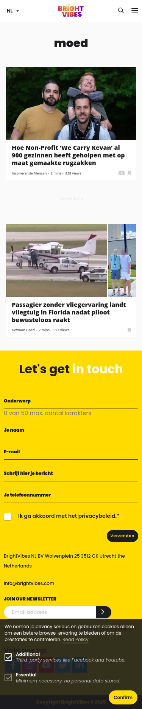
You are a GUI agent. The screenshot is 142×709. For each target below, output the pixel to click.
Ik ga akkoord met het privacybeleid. (67, 516)
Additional (28, 654)
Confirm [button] (123, 697)
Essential (26, 674)
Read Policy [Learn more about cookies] (75, 639)
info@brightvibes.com (29, 583)
